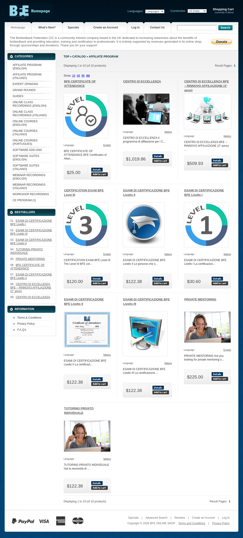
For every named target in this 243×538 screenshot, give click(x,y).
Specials (73, 27)
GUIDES (18, 96)
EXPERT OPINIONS (25, 84)
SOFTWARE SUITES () (26, 157)
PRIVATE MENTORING (200, 299)
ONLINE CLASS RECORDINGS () (29, 104)
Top (66, 56)
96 (82, 75)
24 (73, 75)
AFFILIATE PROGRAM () (27, 66)
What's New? (47, 27)
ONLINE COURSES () (25, 123)
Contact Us (157, 27)
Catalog (79, 56)
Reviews (179, 517)
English (107, 145)
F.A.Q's (21, 329)
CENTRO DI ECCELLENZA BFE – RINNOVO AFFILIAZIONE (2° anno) (206, 86)
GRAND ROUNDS (24, 90)
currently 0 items (223, 11)
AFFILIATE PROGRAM (103, 56)
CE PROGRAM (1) (24, 200)
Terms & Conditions (29, 317)
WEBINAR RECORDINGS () (29, 177)
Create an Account (105, 27)
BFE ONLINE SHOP (162, 523)
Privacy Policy (26, 323)
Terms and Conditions (191, 523)
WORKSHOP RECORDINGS (31, 194)
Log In (135, 27)
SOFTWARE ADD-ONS (27, 150)
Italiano (168, 132)
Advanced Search (156, 517)
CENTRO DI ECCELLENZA (142, 81)
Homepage (18, 27)
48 (78, 75)
